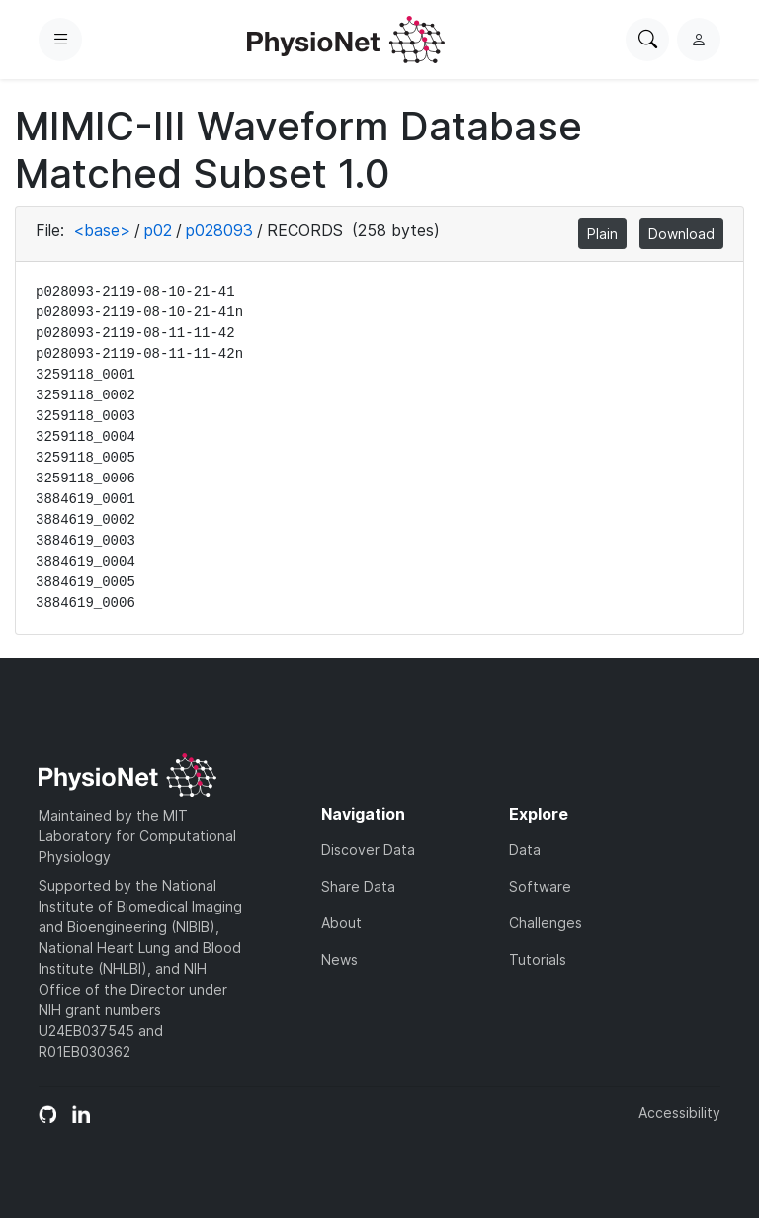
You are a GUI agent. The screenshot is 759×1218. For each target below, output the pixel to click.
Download (681, 233)
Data (525, 849)
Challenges (545, 922)
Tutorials (537, 959)
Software (540, 886)
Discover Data (368, 849)
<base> (101, 230)
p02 (158, 230)
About (341, 922)
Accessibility (679, 1112)
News (339, 959)
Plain (602, 233)
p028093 (219, 230)
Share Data (358, 886)
